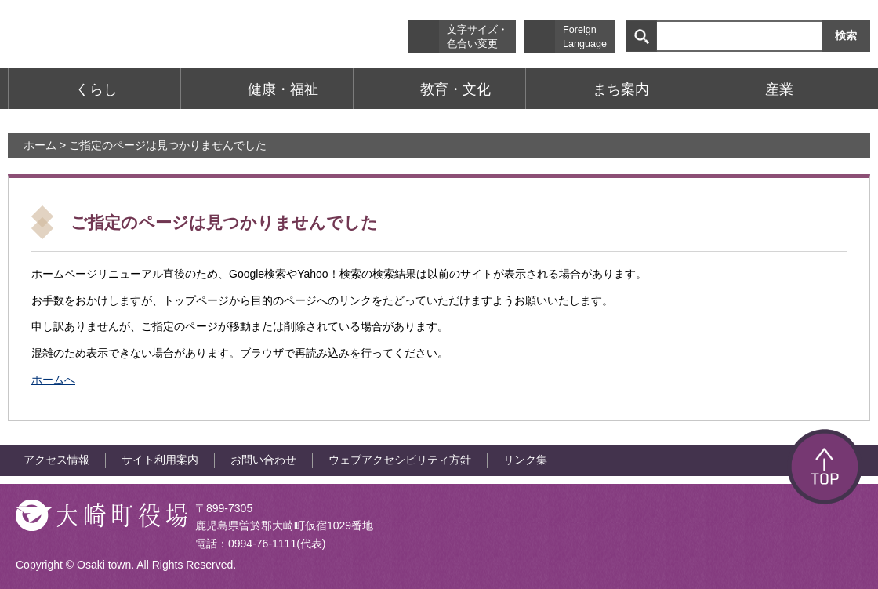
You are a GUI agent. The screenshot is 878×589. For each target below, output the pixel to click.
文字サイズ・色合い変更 (477, 36)
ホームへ (53, 379)
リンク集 (525, 459)
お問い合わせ (263, 459)
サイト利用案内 (160, 459)
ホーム (40, 145)
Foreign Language (585, 36)
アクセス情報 (56, 459)
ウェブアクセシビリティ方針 (399, 459)
